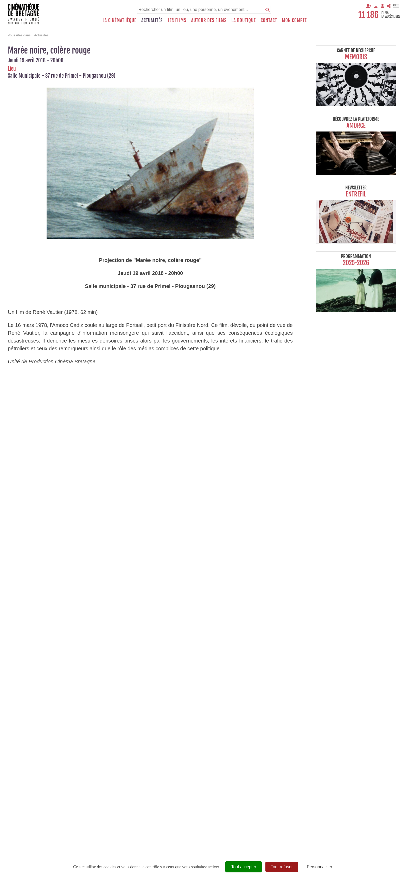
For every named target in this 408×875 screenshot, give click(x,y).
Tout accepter (243, 867)
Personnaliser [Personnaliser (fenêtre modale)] (319, 867)
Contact (269, 20)
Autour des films (209, 20)
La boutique (243, 20)
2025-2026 (356, 263)
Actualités (152, 20)
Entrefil (356, 194)
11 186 (368, 15)
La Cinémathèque (119, 20)
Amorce (355, 125)
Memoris (356, 57)
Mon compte (294, 20)
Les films (177, 20)
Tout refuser (281, 867)
